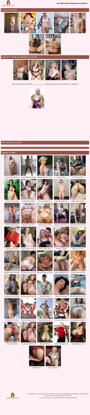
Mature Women (39, 84)
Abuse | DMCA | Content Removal (65, 412)
